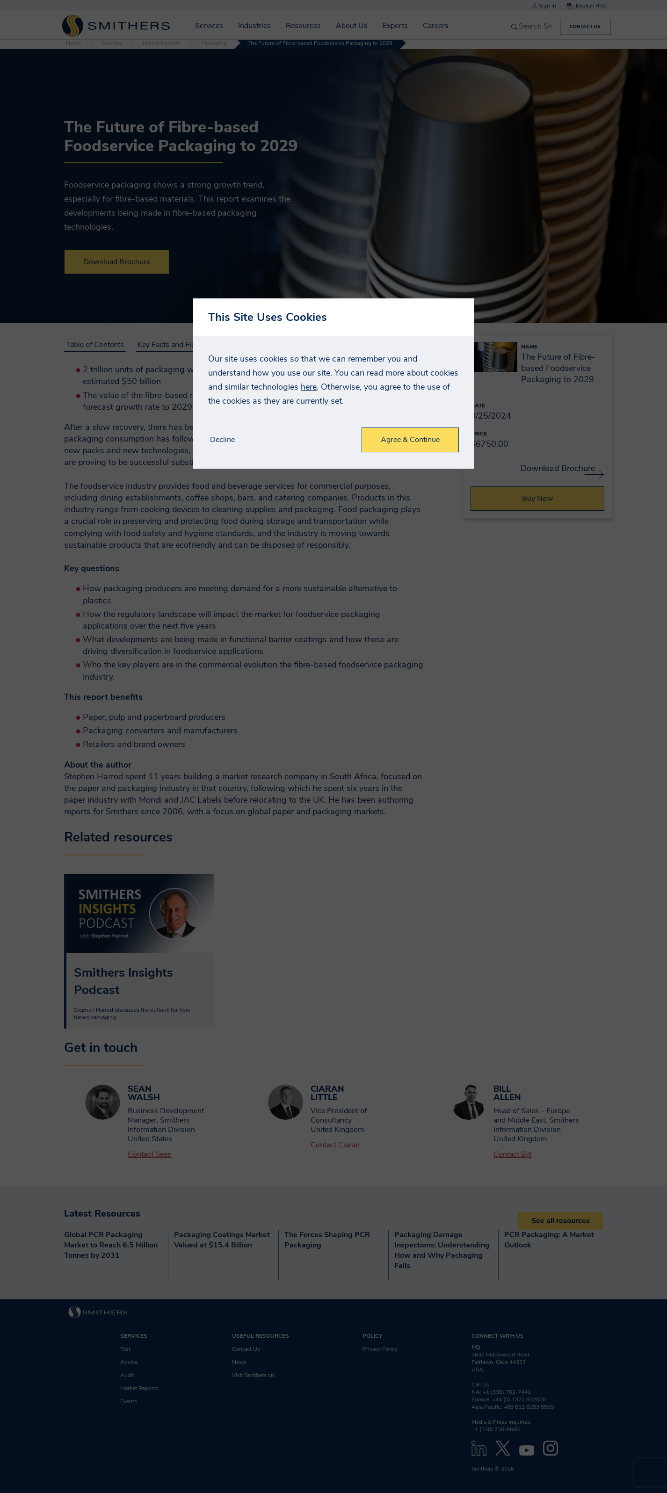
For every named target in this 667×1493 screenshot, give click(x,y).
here (309, 386)
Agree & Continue (410, 440)
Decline (222, 440)
